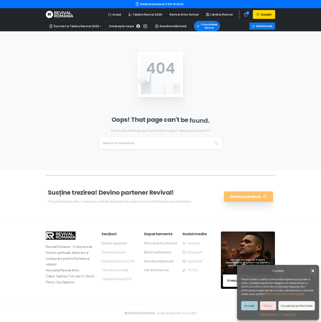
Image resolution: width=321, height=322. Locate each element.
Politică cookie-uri (269, 314)
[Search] (155, 143)
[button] (313, 271)
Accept (249, 306)
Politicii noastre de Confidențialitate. (285, 294)
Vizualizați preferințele (297, 306)
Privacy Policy (288, 314)
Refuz (268, 306)
